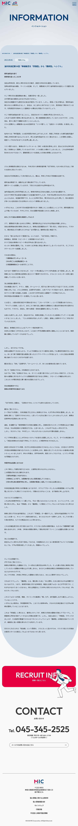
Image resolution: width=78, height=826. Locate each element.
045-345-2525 (39, 729)
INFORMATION (6, 53)
